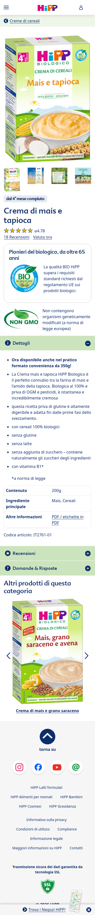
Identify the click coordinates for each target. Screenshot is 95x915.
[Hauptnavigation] (7, 7)
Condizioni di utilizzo (33, 829)
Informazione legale (46, 838)
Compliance (67, 829)
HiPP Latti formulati (46, 787)
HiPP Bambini (71, 796)
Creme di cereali (25, 21)
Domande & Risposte (35, 568)
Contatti (76, 848)
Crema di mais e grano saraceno (47, 710)
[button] (81, 7)
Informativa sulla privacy (47, 819)
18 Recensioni (17, 237)
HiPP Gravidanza (62, 806)
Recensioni (24, 553)
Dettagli (21, 343)
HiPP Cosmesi (30, 806)
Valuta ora (42, 237)
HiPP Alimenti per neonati (32, 796)
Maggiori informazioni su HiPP (37, 848)
